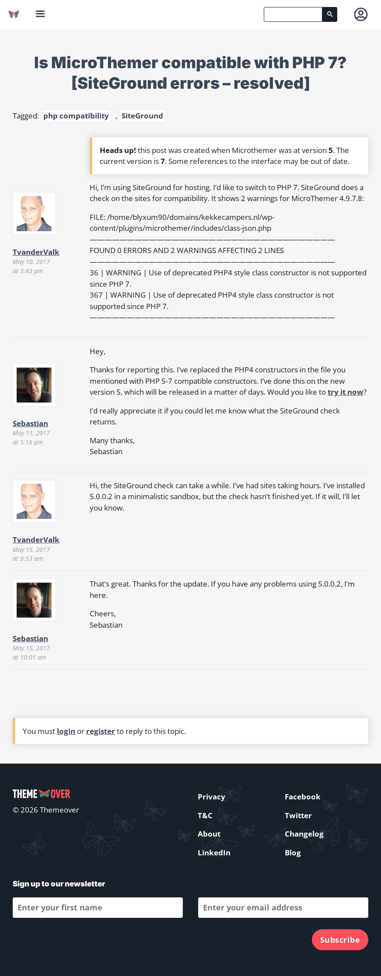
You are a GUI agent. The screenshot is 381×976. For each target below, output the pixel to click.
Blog (293, 852)
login (66, 731)
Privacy (211, 797)
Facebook (303, 797)
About (209, 834)
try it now (346, 392)
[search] (293, 14)
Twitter (298, 815)
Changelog (304, 834)
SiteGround (142, 116)
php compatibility (76, 116)
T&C (205, 815)
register (100, 731)
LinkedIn (214, 852)
